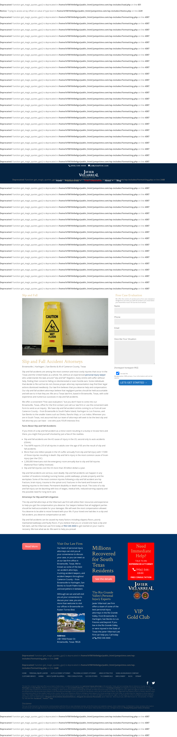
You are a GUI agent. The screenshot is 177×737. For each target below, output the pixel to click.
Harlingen (75, 582)
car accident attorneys (67, 570)
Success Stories (91, 676)
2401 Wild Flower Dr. (66, 639)
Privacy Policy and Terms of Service (136, 708)
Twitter (45, 698)
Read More (31, 546)
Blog (119, 181)
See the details (103, 579)
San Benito (37, 688)
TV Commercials (106, 676)
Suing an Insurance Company (127, 673)
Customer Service (29, 676)
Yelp (51, 698)
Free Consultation (75, 676)
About (108, 181)
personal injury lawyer (95, 374)
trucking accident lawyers (68, 573)
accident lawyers (64, 576)
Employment (120, 676)
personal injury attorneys (92, 686)
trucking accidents (113, 688)
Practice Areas (72, 181)
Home (59, 181)
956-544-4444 (70, 526)
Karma (41, 676)
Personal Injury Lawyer (39, 673)
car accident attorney (75, 688)
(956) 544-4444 (78, 165)
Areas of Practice (106, 673)
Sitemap (138, 676)
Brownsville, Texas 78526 (68, 642)
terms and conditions (135, 377)
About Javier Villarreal (56, 676)
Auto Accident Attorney (60, 673)
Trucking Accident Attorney (84, 673)
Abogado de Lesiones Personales (89, 697)
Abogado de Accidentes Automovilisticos (60, 697)
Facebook (37, 698)
